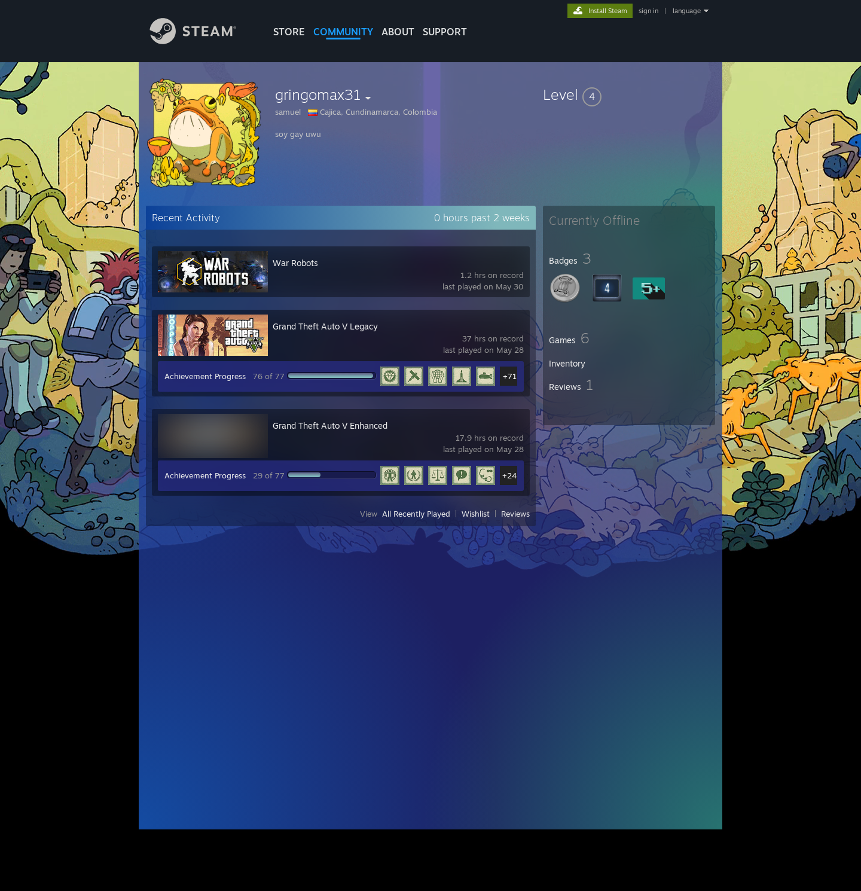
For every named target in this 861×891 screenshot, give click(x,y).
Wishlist (476, 513)
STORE (289, 32)
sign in (648, 11)
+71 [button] (510, 376)
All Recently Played (416, 513)
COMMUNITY (343, 32)
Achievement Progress (205, 376)
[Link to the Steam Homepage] (202, 41)
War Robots (295, 263)
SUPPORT (445, 32)
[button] (629, 94)
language (687, 11)
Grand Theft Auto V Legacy (325, 326)
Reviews (515, 513)
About (397, 32)
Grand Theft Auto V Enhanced (330, 425)
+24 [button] (509, 475)
